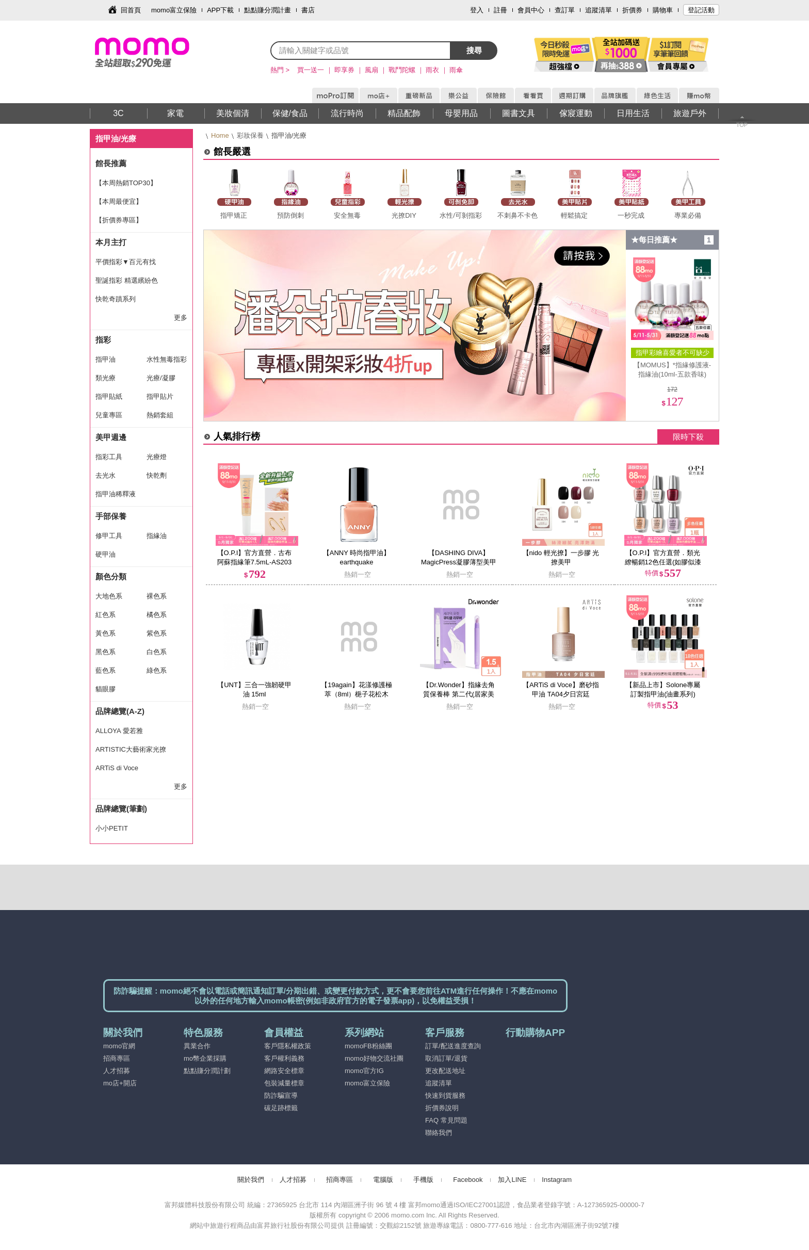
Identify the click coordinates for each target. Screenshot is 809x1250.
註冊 (500, 10)
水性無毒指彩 (167, 359)
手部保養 (110, 516)
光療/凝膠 (161, 378)
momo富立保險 (174, 10)
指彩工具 (108, 457)
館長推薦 (110, 163)
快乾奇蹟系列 (115, 299)
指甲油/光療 (115, 138)
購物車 (663, 10)
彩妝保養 (250, 135)
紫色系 (157, 633)
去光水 (105, 475)
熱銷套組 (160, 415)
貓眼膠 (105, 689)
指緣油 (157, 536)
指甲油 (105, 359)
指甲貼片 (160, 396)
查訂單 (565, 10)
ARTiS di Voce (116, 768)
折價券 (632, 10)
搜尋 (474, 50)
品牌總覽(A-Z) (119, 711)
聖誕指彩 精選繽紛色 (126, 280)
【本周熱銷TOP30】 (126, 183)
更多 (180, 317)
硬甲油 (105, 554)
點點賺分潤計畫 (267, 10)
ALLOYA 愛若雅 (119, 731)
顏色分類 (110, 576)
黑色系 (105, 652)
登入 (476, 10)
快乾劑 (157, 475)
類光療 (105, 378)
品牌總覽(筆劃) (121, 808)
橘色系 (157, 615)
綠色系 (157, 670)
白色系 (157, 652)
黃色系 (105, 633)
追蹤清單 (598, 10)
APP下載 (220, 10)
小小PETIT (111, 828)
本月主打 (110, 242)
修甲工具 (108, 536)
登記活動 (701, 10)
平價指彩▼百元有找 (125, 262)
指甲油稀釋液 (115, 494)
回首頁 (131, 10)
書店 (308, 10)
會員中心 (530, 10)
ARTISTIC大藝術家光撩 (130, 749)
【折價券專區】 (118, 220)
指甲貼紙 (108, 396)
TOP (742, 125)
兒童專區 (108, 415)
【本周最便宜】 (118, 201)
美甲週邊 (110, 437)
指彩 (103, 339)
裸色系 (157, 596)
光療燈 (157, 457)
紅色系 (105, 615)
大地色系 (108, 596)
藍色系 (105, 670)
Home (220, 135)
